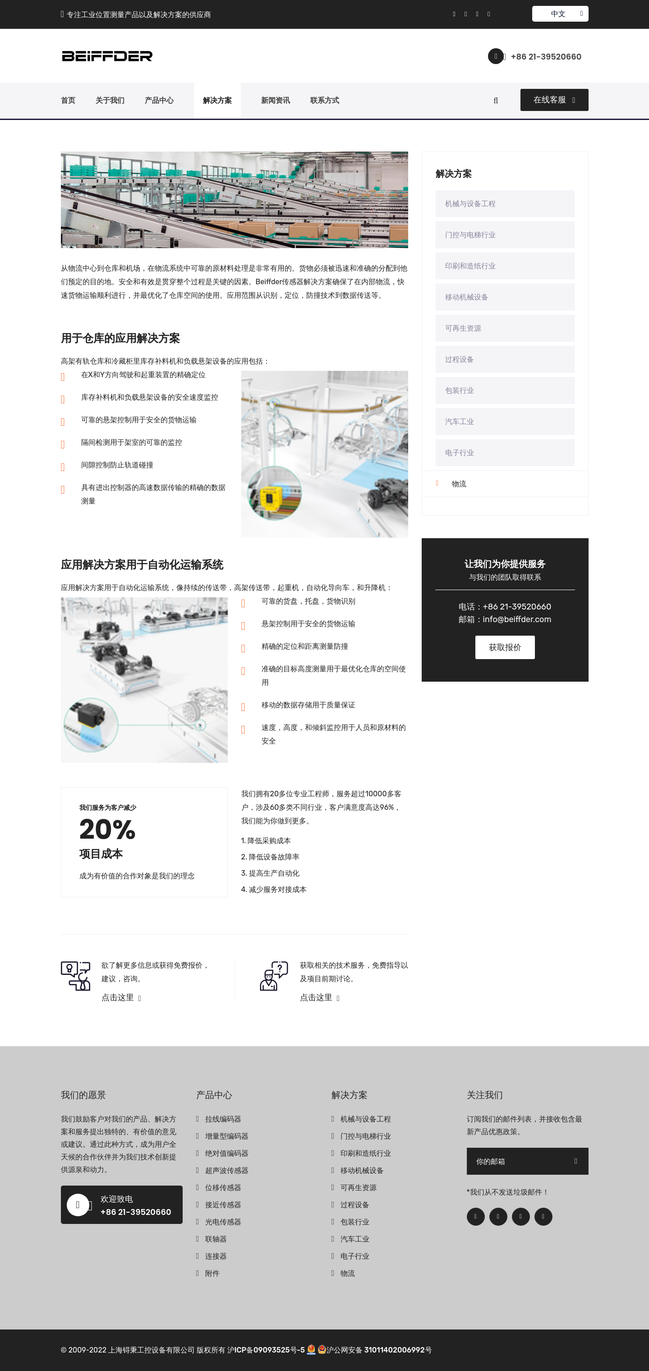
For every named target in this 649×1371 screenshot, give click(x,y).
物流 (459, 484)
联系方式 (324, 100)
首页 (68, 100)
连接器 (216, 1256)
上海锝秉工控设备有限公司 (151, 1350)
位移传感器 (223, 1187)
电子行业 (459, 453)
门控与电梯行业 (470, 235)
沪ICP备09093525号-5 (266, 1350)
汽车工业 (459, 421)
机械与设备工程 (470, 203)
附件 (212, 1273)
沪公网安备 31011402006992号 (375, 1350)
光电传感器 (223, 1222)
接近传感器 (223, 1204)
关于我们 (110, 100)
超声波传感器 (227, 1170)
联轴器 (216, 1239)
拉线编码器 (223, 1119)
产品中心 (159, 100)
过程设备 (459, 359)
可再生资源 (463, 328)
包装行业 (459, 390)
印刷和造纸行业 (470, 266)
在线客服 (554, 100)
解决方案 (217, 100)
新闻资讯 (275, 100)
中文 (560, 13)
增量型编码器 (227, 1136)
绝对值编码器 (227, 1153)
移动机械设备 (466, 297)
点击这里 (121, 997)
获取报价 (505, 647)
